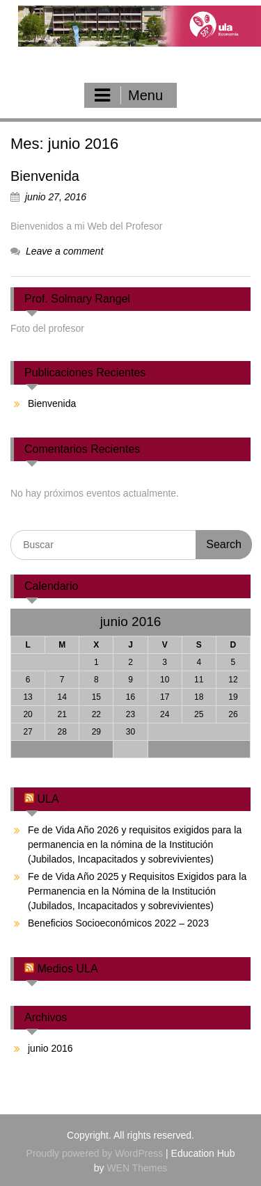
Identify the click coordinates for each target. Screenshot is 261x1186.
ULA (47, 799)
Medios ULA (67, 969)
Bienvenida (44, 176)
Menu (129, 95)
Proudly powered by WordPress (95, 1153)
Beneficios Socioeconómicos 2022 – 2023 (118, 923)
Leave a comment (64, 251)
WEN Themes (136, 1167)
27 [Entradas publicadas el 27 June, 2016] (27, 732)
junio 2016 (50, 1048)
